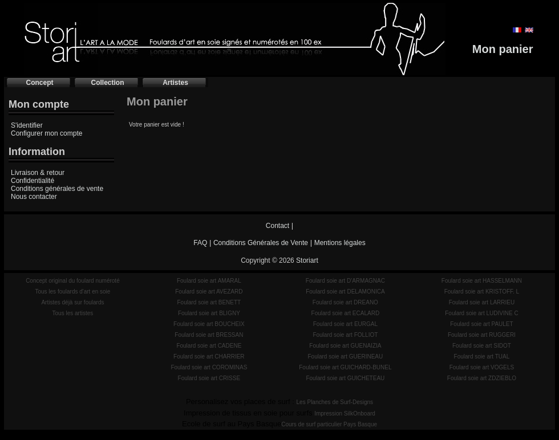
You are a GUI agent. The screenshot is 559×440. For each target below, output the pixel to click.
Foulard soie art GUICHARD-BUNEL (345, 367)
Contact (277, 226)
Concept (40, 83)
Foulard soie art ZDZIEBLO (481, 378)
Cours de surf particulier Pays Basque (329, 424)
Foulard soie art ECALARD (345, 313)
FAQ (200, 243)
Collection (107, 83)
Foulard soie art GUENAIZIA (345, 346)
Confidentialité (32, 181)
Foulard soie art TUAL (482, 356)
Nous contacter (34, 197)
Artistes (175, 83)
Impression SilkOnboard (344, 413)
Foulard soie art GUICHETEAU (345, 378)
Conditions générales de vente (57, 189)
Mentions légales (340, 243)
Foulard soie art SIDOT (481, 346)
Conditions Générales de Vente (260, 243)
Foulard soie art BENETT (209, 302)
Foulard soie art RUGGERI (482, 335)
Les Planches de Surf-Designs (335, 402)
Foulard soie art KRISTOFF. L (482, 291)
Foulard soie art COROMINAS (209, 367)
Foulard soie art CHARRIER (208, 356)
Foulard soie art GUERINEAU (345, 356)
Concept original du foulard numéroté (73, 281)
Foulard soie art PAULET (481, 324)
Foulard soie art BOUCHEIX (209, 324)
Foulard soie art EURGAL (345, 324)
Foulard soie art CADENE (208, 346)
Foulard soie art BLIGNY (209, 313)
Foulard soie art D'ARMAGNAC (345, 281)
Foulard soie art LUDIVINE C (481, 313)
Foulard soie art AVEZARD (208, 291)
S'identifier (27, 125)
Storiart (307, 260)
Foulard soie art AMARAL (209, 281)
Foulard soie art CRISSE (209, 378)
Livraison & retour (37, 173)
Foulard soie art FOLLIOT (345, 335)
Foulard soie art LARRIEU (482, 302)
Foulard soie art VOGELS (481, 367)
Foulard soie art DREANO (345, 302)
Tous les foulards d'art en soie (72, 291)
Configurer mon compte (46, 133)
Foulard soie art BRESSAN (209, 335)
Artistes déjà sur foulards (72, 302)
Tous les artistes (73, 313)
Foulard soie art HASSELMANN (481, 281)
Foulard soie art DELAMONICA (345, 291)
